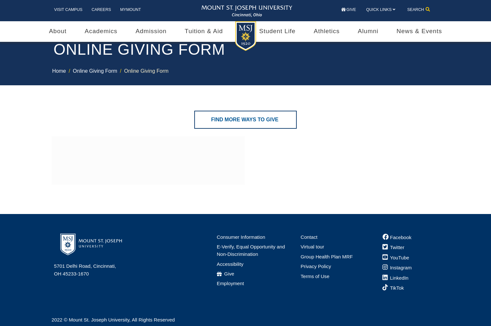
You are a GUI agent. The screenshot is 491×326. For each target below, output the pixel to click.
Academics (101, 31)
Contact (309, 237)
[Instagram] (397, 267)
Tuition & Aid (204, 31)
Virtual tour (312, 246)
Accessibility (230, 264)
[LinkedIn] (395, 278)
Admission (151, 31)
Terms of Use (315, 276)
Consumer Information (241, 237)
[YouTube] (395, 257)
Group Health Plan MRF (327, 256)
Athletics (327, 31)
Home (59, 71)
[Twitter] (393, 247)
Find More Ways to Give (245, 119)
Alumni (368, 31)
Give (349, 9)
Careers (101, 9)
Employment (230, 283)
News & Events (419, 31)
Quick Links (378, 9)
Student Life (277, 31)
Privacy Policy (316, 266)
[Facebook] (396, 237)
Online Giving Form (95, 71)
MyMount (130, 9)
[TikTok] (393, 288)
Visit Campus (68, 9)
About (57, 31)
